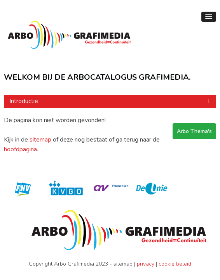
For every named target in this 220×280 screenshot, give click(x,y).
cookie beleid (175, 264)
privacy (145, 264)
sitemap (40, 139)
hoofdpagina (20, 149)
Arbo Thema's (194, 131)
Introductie (23, 101)
